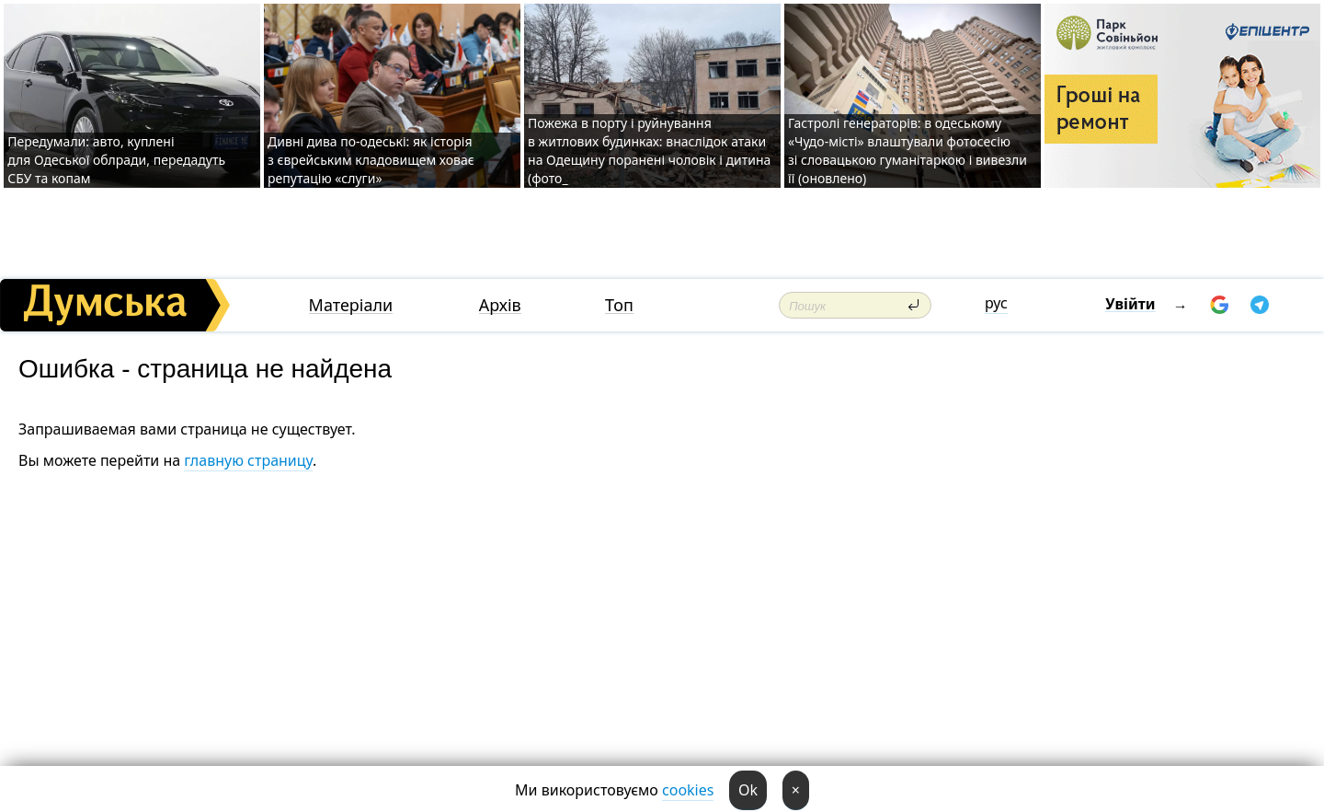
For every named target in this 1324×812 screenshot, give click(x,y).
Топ (619, 305)
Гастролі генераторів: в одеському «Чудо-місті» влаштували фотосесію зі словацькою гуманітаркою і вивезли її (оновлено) (907, 150)
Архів (500, 305)
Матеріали (351, 305)
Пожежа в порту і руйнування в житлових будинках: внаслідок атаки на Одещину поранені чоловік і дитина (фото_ (649, 150)
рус (996, 303)
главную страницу (248, 460)
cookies (687, 790)
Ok (748, 790)
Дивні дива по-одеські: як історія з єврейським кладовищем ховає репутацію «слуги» (371, 160)
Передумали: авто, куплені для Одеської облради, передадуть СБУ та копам (116, 160)
